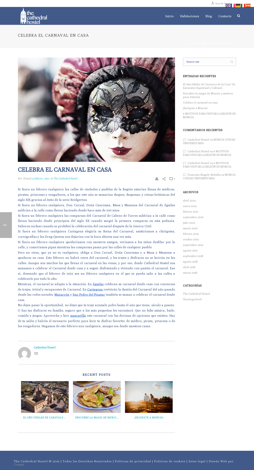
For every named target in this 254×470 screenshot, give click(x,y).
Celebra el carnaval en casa (200, 102)
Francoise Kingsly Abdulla (204, 174)
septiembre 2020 (193, 217)
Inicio (169, 16)
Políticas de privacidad (133, 461)
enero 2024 (190, 206)
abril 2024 (189, 200)
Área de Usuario (221, 3)
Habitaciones (189, 16)
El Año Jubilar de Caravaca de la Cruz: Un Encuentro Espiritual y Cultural (46, 417)
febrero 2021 (190, 211)
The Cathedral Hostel (65, 178)
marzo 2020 (190, 228)
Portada (190, 43)
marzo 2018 (190, 272)
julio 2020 (189, 222)
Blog (208, 16)
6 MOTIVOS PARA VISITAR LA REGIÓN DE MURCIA (209, 115)
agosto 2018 (190, 261)
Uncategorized (192, 299)
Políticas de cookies (169, 461)
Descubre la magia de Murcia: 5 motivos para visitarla (98, 417)
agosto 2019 (190, 250)
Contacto (224, 16)
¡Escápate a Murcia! (149, 417)
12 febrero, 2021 (40, 178)
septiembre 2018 (193, 256)
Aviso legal (197, 461)
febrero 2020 (191, 233)
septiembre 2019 (193, 245)
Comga (19, 464)
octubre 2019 (191, 239)
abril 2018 (189, 267)
